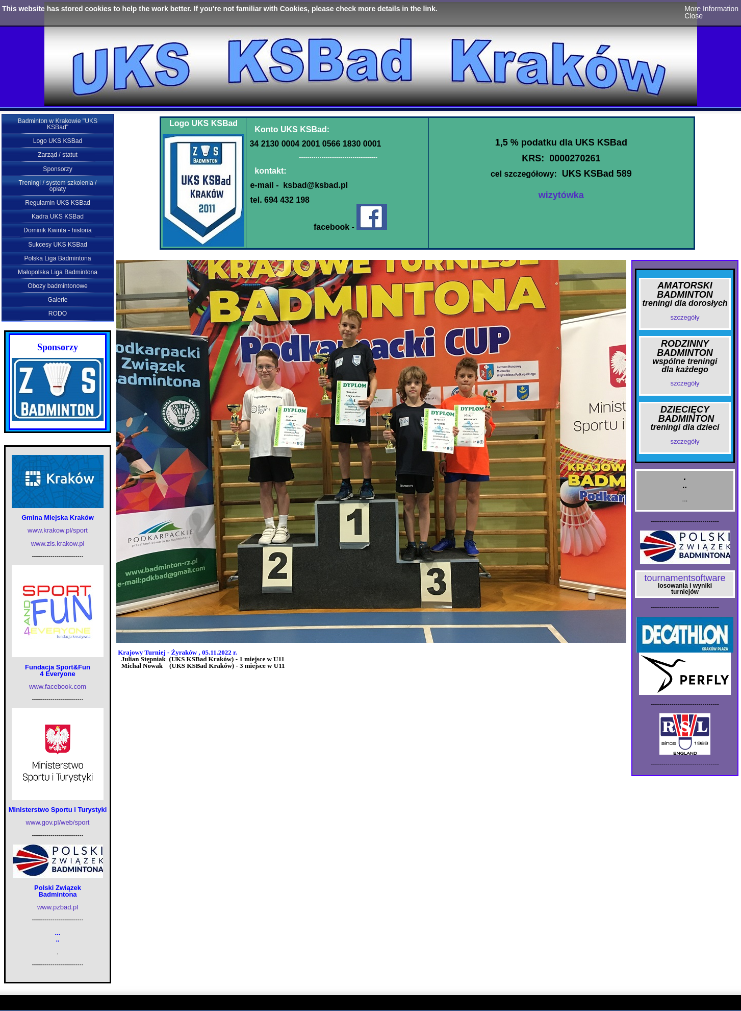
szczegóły (684, 317)
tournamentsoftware (684, 578)
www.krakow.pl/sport (58, 530)
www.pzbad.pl (57, 907)
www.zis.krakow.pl (58, 543)
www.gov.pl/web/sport (58, 822)
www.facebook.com (57, 686)
